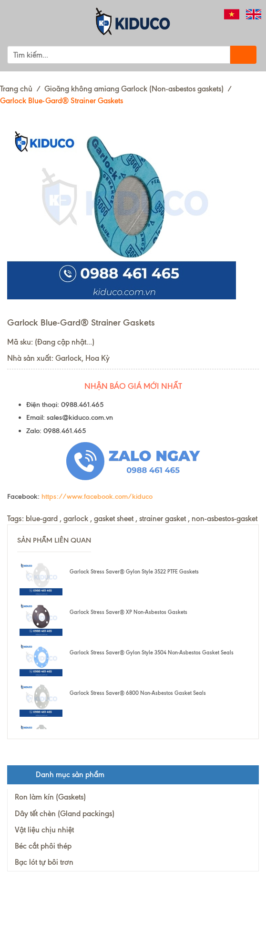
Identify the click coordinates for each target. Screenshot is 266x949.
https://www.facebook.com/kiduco (97, 496)
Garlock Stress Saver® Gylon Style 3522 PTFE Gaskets (134, 571)
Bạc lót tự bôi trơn (44, 862)
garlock (75, 518)
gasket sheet (113, 518)
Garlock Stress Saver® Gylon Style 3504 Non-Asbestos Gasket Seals (152, 652)
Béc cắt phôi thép (43, 845)
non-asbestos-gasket (224, 518)
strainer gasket (162, 518)
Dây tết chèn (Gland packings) (64, 813)
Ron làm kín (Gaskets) (50, 796)
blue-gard (42, 518)
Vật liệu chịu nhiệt (44, 829)
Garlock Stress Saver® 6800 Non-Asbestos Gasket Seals (138, 693)
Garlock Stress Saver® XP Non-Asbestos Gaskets (128, 612)
